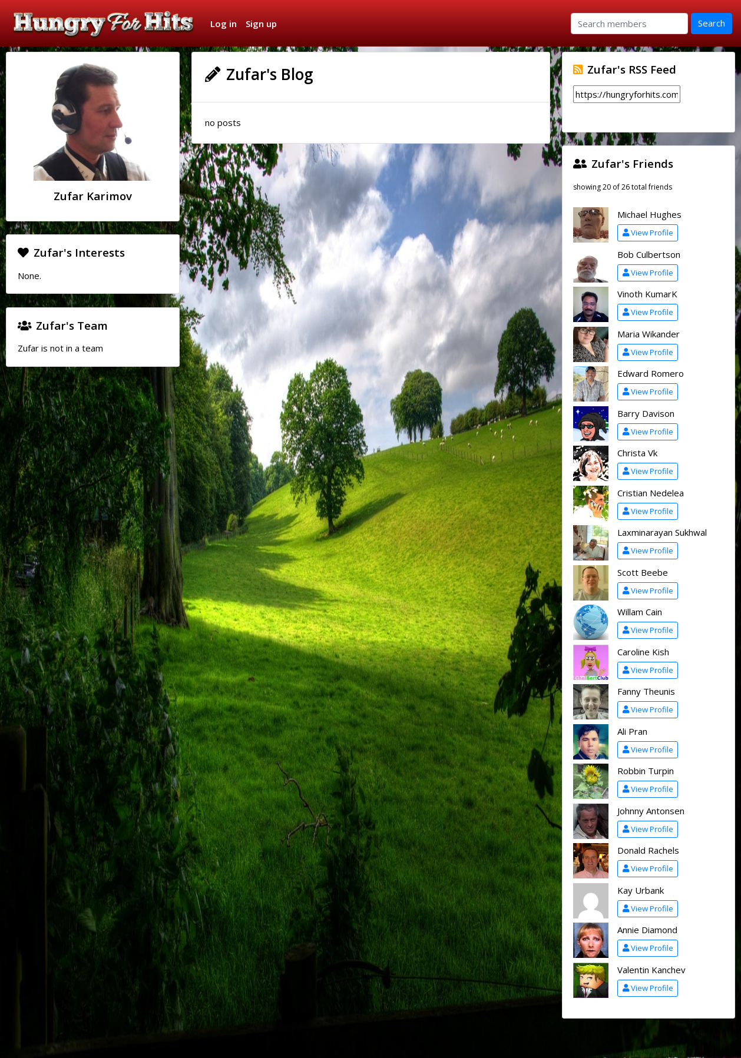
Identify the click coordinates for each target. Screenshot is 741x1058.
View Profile (648, 232)
